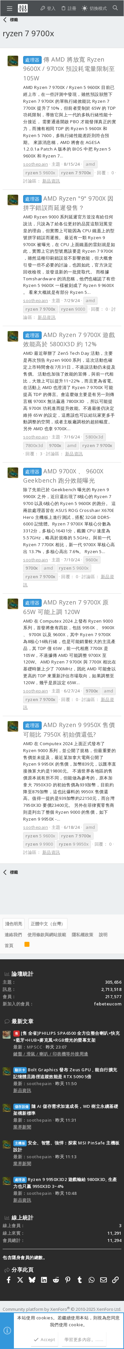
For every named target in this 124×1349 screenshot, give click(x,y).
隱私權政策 (82, 935)
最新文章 (22, 1021)
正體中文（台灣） (48, 924)
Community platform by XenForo (62, 1309)
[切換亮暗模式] (94, 8)
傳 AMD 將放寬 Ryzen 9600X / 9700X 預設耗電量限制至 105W (69, 68)
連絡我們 (13, 935)
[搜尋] (115, 8)
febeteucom (107, 1004)
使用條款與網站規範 (46, 935)
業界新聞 (22, 1127)
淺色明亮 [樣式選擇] (13, 924)
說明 (103, 935)
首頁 (9, 945)
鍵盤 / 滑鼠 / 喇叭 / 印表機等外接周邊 (50, 1054)
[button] (9, 8)
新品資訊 (51, 181)
